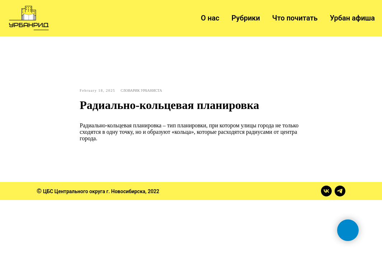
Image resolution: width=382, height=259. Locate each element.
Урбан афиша (352, 18)
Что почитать (295, 18)
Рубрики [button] (246, 18)
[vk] (326, 191)
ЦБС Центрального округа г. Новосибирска (94, 191)
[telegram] (340, 191)
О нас (210, 18)
